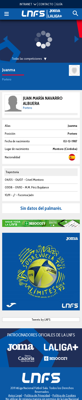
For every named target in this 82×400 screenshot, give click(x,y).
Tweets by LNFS (41, 320)
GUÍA (59, 4)
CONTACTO (46, 4)
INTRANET (26, 4)
